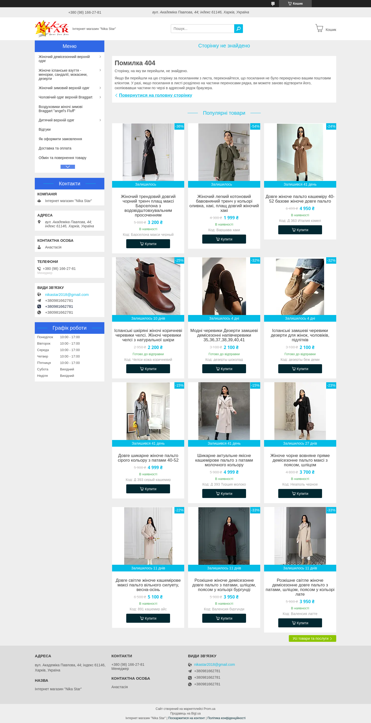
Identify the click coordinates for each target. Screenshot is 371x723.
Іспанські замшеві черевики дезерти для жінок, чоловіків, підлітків (300, 335)
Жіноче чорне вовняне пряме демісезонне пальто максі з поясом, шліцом (300, 460)
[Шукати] (238, 28)
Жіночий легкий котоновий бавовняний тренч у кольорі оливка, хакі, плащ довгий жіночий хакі (224, 203)
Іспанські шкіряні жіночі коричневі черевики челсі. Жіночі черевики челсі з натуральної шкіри (148, 335)
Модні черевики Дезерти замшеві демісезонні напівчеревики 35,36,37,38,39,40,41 (224, 335)
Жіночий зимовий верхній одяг (64, 88)
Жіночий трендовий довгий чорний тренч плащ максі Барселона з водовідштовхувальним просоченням (148, 206)
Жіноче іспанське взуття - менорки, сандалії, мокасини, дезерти (63, 74)
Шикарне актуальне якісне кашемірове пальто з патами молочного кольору (224, 460)
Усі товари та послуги (310, 638)
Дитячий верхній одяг (56, 120)
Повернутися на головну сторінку (155, 95)
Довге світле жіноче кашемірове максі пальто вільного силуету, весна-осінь (148, 585)
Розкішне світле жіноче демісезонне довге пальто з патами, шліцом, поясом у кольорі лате (300, 587)
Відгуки (45, 129)
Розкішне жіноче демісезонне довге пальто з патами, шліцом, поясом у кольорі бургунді (224, 585)
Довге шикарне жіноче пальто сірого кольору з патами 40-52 (148, 458)
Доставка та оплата (55, 148)
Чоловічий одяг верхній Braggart (65, 97)
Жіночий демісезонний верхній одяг (64, 59)
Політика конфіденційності (226, 718)
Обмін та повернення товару (62, 158)
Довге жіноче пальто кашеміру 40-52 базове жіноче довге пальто (300, 199)
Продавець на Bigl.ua (185, 713)
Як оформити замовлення (60, 139)
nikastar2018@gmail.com (67, 295)
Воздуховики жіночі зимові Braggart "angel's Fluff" (60, 109)
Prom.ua (209, 709)
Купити (150, 244)
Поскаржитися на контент (186, 718)
